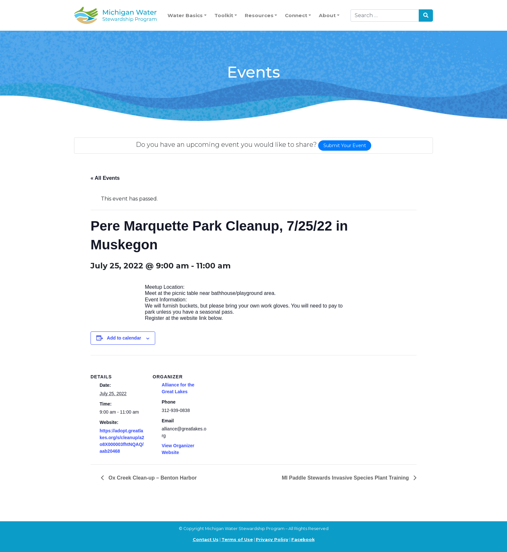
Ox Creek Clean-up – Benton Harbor (152, 478)
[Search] (385, 15)
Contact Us (206, 539)
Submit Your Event (344, 145)
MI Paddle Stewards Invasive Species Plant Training (346, 478)
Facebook (303, 539)
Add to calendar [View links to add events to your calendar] (124, 338)
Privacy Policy (272, 539)
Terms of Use (237, 539)
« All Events (105, 178)
